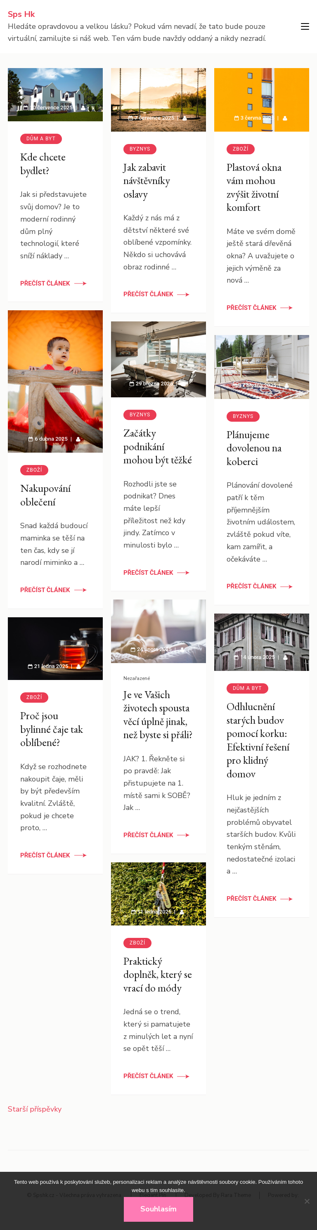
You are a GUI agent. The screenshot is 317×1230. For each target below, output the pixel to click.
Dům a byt (41, 139)
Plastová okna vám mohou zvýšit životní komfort (254, 187)
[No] (307, 1201)
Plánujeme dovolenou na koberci (254, 447)
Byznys (140, 149)
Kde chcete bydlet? (43, 163)
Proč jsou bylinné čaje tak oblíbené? (51, 728)
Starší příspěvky (35, 1109)
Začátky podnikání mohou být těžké (157, 446)
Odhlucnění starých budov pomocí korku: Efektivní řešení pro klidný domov (258, 740)
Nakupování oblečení (45, 495)
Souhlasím (158, 1209)
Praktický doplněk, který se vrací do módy (157, 974)
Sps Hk (21, 14)
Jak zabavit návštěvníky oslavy (146, 180)
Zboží (240, 149)
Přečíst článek (45, 283)
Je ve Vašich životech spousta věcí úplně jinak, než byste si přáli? (158, 714)
